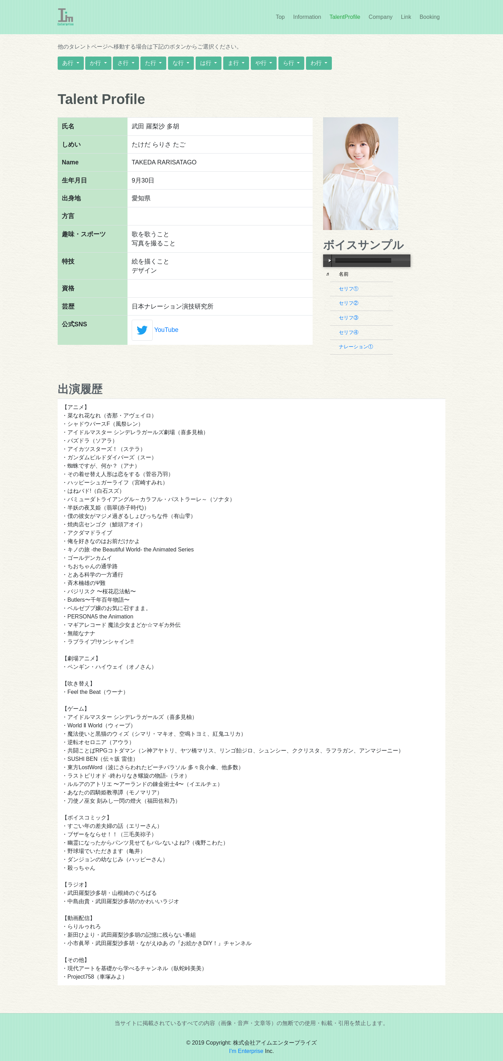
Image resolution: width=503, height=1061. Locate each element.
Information (308, 16)
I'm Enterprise (246, 1051)
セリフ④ (349, 332)
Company (380, 17)
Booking (430, 17)
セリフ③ (349, 317)
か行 (96, 63)
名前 (345, 274)
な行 (179, 63)
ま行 (234, 63)
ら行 (289, 63)
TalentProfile (344, 17)
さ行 (123, 63)
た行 (151, 63)
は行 (206, 63)
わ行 (317, 63)
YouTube (166, 329)
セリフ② (349, 303)
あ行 (68, 63)
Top (280, 17)
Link (406, 17)
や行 (261, 63)
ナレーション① (357, 346)
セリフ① (349, 288)
